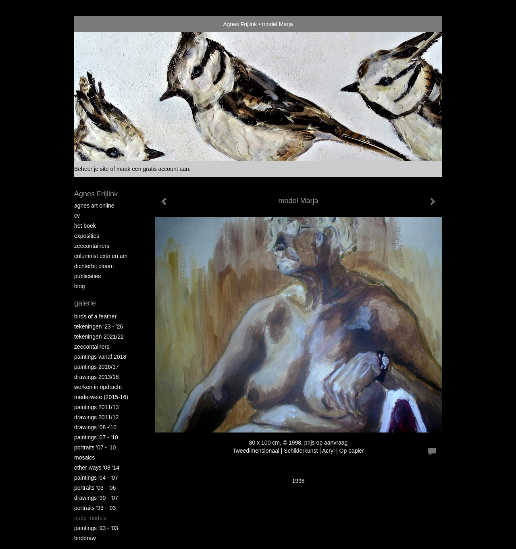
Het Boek (85, 226)
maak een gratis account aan (153, 169)
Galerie (85, 303)
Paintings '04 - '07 (96, 477)
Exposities (86, 236)
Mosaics (84, 457)
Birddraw (85, 538)
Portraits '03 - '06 (95, 488)
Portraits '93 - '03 (95, 508)
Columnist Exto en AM (100, 256)
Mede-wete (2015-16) (101, 397)
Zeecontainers (91, 246)
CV (77, 215)
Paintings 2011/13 (96, 407)
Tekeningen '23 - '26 (98, 326)
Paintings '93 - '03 (96, 528)
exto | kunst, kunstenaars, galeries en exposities (97, 24)
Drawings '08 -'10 (95, 427)
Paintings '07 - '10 (96, 437)
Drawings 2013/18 (96, 377)
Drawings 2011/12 (96, 417)
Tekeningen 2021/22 (99, 336)
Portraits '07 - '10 (95, 447)
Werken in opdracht (98, 387)
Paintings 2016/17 (96, 367)
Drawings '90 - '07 (96, 498)
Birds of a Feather (95, 316)
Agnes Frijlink (240, 24)
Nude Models (90, 518)
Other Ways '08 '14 (96, 467)
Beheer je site (91, 169)
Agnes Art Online (94, 205)
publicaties (87, 276)
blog (79, 286)
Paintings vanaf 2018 (100, 357)
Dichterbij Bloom (94, 266)
